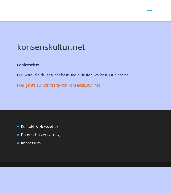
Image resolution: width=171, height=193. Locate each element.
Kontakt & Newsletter (39, 126)
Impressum (31, 143)
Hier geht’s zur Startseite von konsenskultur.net (58, 85)
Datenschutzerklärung (40, 134)
